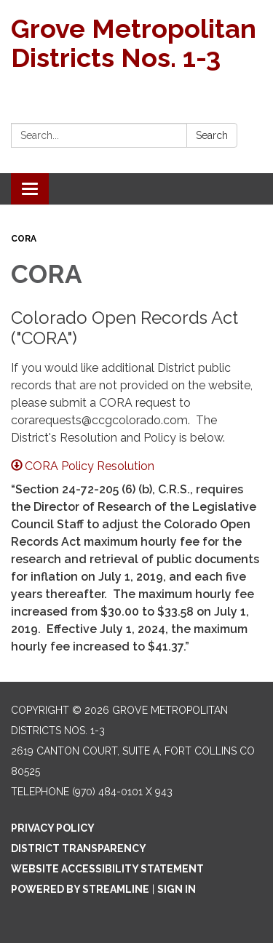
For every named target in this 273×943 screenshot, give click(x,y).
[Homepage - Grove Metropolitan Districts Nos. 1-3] (136, 43)
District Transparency (78, 848)
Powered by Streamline (80, 889)
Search (212, 135)
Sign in (176, 889)
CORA (23, 239)
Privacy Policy (53, 828)
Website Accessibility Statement (107, 869)
